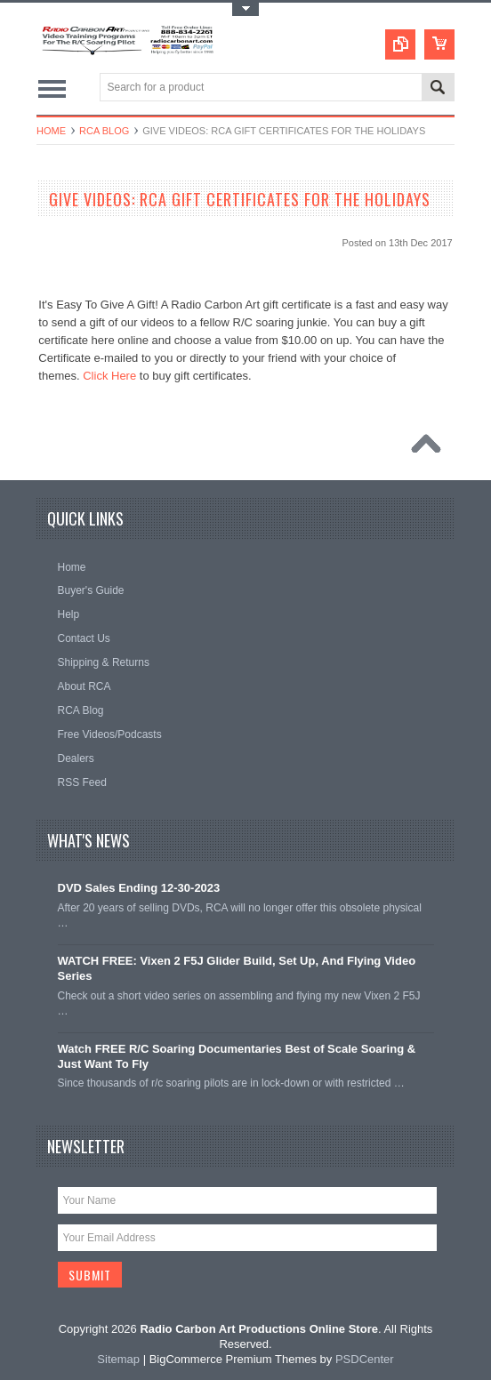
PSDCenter (364, 1359)
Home (51, 130)
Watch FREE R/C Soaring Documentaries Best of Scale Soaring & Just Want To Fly (237, 1056)
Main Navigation (52, 88)
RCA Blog (104, 130)
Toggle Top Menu (245, 9)
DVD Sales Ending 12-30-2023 (139, 888)
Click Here (109, 375)
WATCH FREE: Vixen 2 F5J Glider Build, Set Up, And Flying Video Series (237, 968)
